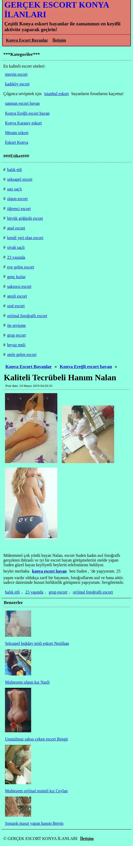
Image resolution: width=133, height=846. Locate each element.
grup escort (58, 592)
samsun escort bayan (22, 103)
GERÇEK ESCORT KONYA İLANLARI (56, 9)
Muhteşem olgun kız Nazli (27, 682)
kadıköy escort (17, 84)
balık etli (12, 592)
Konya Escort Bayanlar (27, 40)
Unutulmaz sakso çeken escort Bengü (36, 739)
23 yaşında (34, 592)
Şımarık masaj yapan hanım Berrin (34, 823)
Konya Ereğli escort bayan (86, 366)
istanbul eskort (56, 93)
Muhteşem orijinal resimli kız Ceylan (36, 791)
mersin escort (16, 74)
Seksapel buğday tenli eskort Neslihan (37, 643)
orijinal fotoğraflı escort (93, 592)
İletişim (59, 40)
